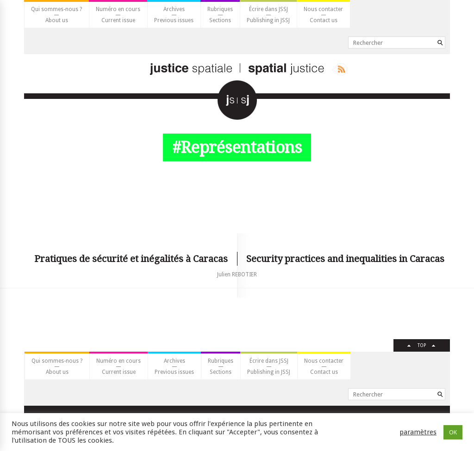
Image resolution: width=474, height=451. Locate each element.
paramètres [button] (418, 432)
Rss (339, 69)
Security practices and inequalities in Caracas (345, 258)
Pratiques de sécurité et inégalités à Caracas (131, 258)
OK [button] (453, 432)
